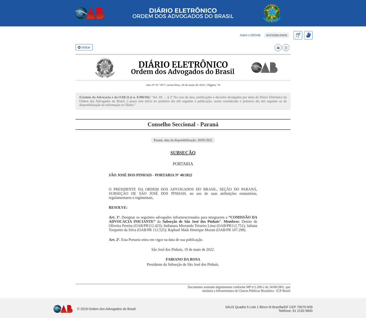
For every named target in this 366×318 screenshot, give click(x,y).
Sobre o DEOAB (250, 35)
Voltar (84, 47)
